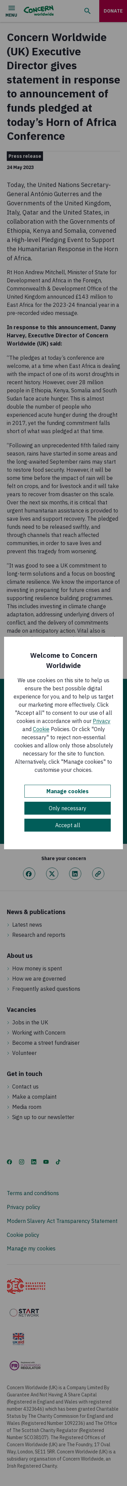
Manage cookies (67, 791)
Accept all (67, 825)
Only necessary (67, 808)
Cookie (41, 729)
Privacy (101, 721)
